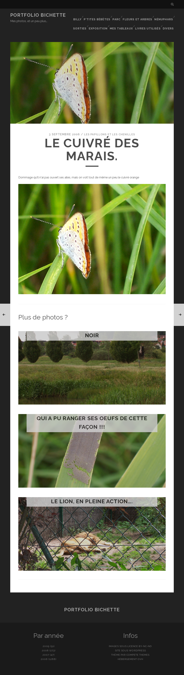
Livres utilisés (149, 19)
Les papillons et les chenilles (109, 123)
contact (85, 671)
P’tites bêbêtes (98, 15)
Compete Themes (138, 643)
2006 (44, 647)
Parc (117, 15)
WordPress (137, 639)
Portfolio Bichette (38, 15)
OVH (140, 647)
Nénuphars (164, 15)
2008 (45, 639)
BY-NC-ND (145, 634)
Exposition (100, 19)
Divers (169, 19)
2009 (46, 634)
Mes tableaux (123, 19)
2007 (46, 643)
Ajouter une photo (110, 671)
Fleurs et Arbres (138, 15)
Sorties (82, 19)
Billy (79, 15)
